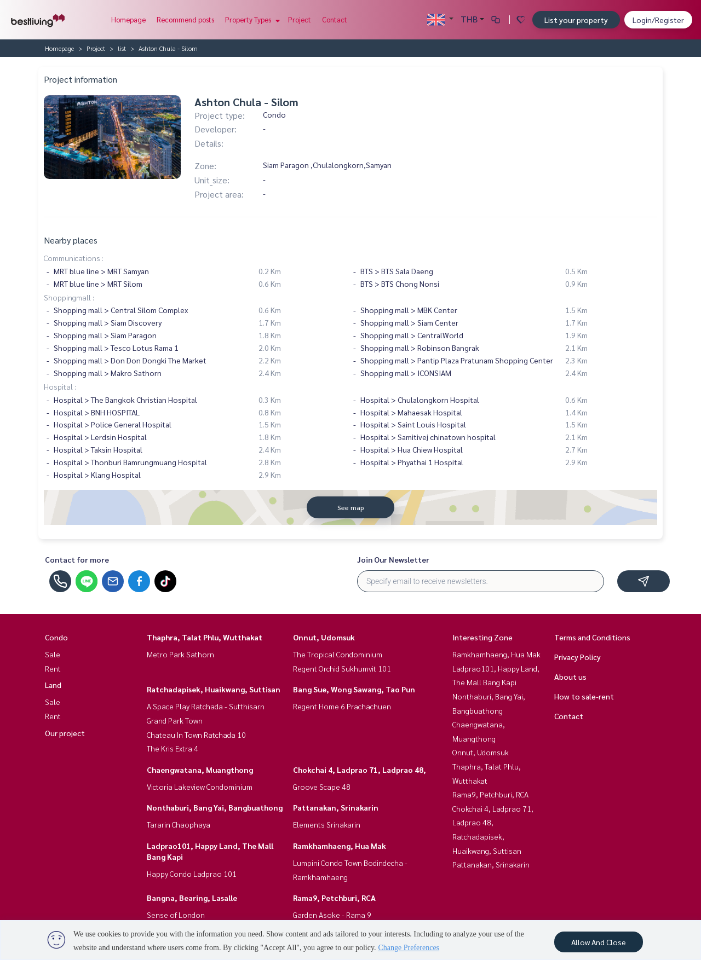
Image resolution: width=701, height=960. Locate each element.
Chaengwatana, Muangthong (200, 769)
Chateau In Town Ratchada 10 (196, 734)
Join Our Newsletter (393, 559)
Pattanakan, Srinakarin (335, 807)
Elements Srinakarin (326, 824)
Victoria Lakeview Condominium (199, 786)
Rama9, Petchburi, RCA (334, 898)
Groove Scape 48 (321, 786)
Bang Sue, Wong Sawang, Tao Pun (354, 689)
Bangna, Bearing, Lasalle (192, 898)
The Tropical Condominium (337, 654)
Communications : (74, 258)
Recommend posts (185, 19)
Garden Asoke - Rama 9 (332, 914)
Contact (334, 19)
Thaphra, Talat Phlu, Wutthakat (204, 637)
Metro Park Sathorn (180, 654)
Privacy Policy (577, 657)
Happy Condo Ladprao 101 (192, 873)
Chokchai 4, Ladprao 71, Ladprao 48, (359, 769)
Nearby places (70, 240)
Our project (65, 733)
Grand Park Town (175, 720)
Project (299, 19)
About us (570, 676)
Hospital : (60, 386)
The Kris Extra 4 (172, 748)
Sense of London (176, 914)
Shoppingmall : (69, 297)
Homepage (128, 19)
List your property (576, 20)
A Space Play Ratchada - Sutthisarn (206, 706)
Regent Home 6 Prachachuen (342, 706)
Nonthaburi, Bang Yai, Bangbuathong (215, 807)
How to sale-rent (584, 696)
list (122, 48)
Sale (52, 654)
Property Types (251, 19)
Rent (53, 668)
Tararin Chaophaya (178, 824)
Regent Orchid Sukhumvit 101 (342, 668)
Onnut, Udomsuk (324, 637)
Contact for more (77, 559)
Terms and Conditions (592, 637)
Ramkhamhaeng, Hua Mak (339, 846)
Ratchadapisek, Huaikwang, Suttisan (213, 689)
